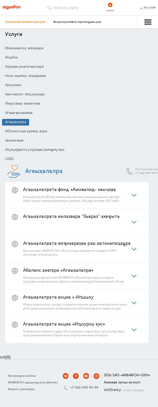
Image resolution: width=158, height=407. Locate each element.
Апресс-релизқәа (21, 389)
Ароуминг (13, 85)
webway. (124, 390)
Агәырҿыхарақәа (18, 113)
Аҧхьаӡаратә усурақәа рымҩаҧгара (34, 150)
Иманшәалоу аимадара (24, 48)
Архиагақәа (14, 141)
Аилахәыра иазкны (22, 376)
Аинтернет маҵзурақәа (24, 94)
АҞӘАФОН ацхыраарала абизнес (33, 382)
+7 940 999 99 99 (84, 388)
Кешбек (11, 57)
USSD (9, 159)
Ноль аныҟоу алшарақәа (25, 76)
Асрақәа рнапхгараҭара (24, 67)
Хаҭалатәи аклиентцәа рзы (25, 22)
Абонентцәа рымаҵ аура (26, 131)
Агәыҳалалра (15, 122)
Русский (149, 7)
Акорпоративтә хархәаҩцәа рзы (77, 22)
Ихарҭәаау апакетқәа (22, 104)
